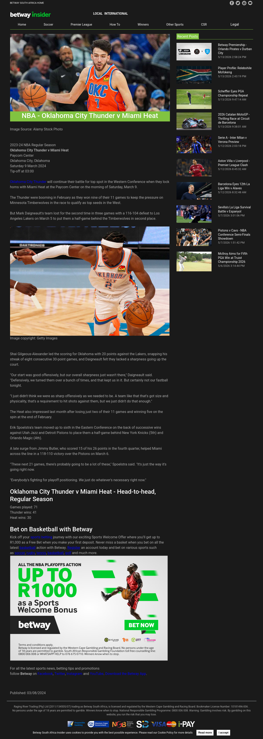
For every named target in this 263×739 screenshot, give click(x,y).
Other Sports (175, 24)
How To (115, 24)
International (116, 13)
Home (22, 24)
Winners (143, 24)
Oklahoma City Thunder (28, 182)
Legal (235, 24)
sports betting (41, 537)
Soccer (48, 24)
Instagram (74, 674)
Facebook (45, 674)
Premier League (81, 24)
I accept (223, 732)
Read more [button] (205, 732)
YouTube (96, 674)
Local (98, 13)
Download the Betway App (125, 674)
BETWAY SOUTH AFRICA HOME (27, 3)
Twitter (59, 674)
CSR (204, 24)
